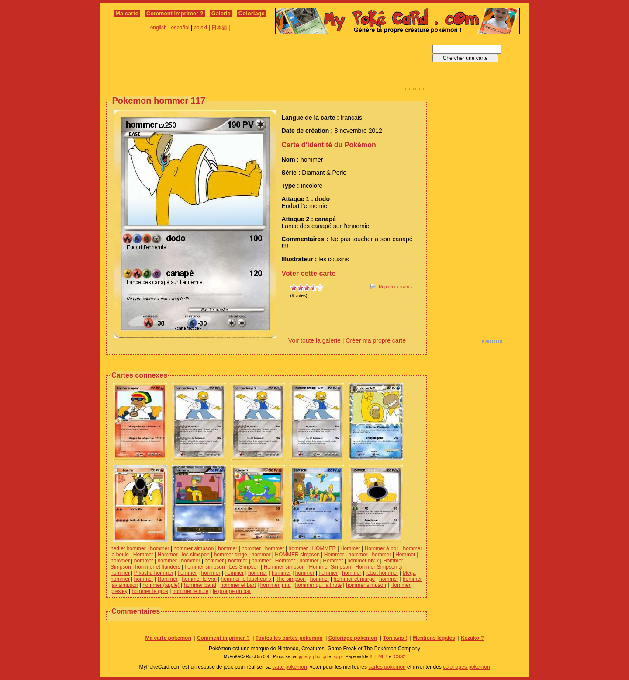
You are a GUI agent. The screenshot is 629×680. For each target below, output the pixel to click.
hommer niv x (363, 561)
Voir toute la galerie (314, 340)
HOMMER (324, 548)
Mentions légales (434, 638)
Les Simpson (244, 567)
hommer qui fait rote (318, 585)
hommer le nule (191, 591)
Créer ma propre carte (376, 340)
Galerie (221, 13)
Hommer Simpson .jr (379, 567)
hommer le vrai (199, 579)
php (316, 656)
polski (200, 27)
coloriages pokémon (466, 667)
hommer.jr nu (275, 585)
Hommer (350, 548)
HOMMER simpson (297, 555)
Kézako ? (472, 638)
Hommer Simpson (330, 567)
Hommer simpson (284, 567)
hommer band (200, 585)
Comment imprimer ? (175, 13)
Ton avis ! (395, 638)
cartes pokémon (386, 667)
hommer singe (230, 555)
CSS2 (399, 656)
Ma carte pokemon (168, 638)
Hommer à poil (382, 548)
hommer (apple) (161, 585)
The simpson (291, 579)
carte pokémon (289, 667)
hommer (159, 548)
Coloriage (251, 13)
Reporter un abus (395, 286)
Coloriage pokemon (352, 638)
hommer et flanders (157, 567)
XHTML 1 (379, 656)
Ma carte (126, 13)
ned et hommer (128, 548)
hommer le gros (149, 591)
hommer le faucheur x (246, 579)
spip (338, 656)
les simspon (195, 555)
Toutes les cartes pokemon (289, 638)
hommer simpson (193, 548)
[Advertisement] (266, 64)
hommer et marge (354, 579)
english (158, 27)
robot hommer (382, 573)
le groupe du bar (232, 591)
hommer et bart (238, 585)
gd (325, 656)
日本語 (219, 27)
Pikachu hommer (153, 573)
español (180, 27)
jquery (305, 656)
